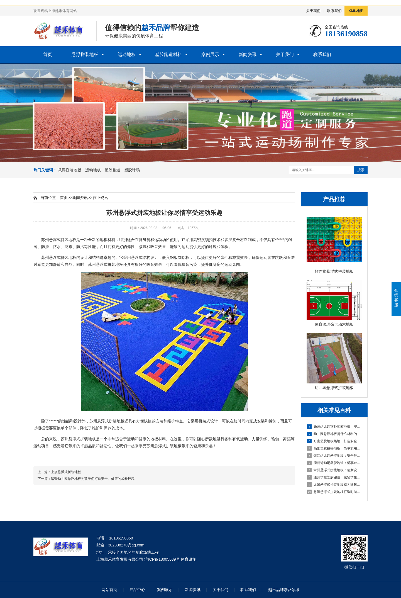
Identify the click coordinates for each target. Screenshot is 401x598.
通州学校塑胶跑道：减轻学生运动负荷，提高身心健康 (334, 477)
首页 (47, 54)
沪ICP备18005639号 (162, 559)
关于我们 (313, 11)
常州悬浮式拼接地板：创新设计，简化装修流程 (334, 470)
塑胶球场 (132, 170)
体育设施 (188, 559)
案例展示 (210, 54)
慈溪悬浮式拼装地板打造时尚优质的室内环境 (334, 492)
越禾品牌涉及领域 (283, 589)
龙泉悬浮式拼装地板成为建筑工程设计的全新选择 (334, 484)
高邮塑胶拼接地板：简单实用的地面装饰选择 (334, 448)
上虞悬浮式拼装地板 (66, 472)
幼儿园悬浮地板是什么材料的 (332, 434)
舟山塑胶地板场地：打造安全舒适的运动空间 (334, 441)
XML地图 (356, 11)
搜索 (361, 170)
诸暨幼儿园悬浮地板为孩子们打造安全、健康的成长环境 (93, 479)
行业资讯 (100, 197)
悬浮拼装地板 (85, 54)
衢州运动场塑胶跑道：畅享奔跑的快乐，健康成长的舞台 (334, 463)
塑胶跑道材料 (168, 54)
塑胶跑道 (112, 170)
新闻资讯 (247, 54)
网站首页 (109, 589)
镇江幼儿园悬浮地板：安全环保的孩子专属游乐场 (334, 455)
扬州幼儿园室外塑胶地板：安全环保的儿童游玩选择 (334, 426)
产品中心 (137, 589)
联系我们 (334, 11)
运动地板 (127, 54)
